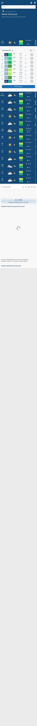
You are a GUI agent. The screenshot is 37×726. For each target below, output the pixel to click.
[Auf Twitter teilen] (28, 187)
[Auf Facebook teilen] (26, 187)
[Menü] (2, 3)
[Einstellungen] (35, 3)
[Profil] (31, 3)
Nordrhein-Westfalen (7, 17)
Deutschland (15, 17)
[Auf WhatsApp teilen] (23, 187)
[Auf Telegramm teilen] (31, 187)
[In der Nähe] (34, 7)
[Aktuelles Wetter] (18, 11)
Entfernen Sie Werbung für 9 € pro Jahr (18, 201)
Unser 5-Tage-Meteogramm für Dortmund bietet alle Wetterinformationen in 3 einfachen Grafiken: (14, 260)
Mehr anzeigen (18, 86)
